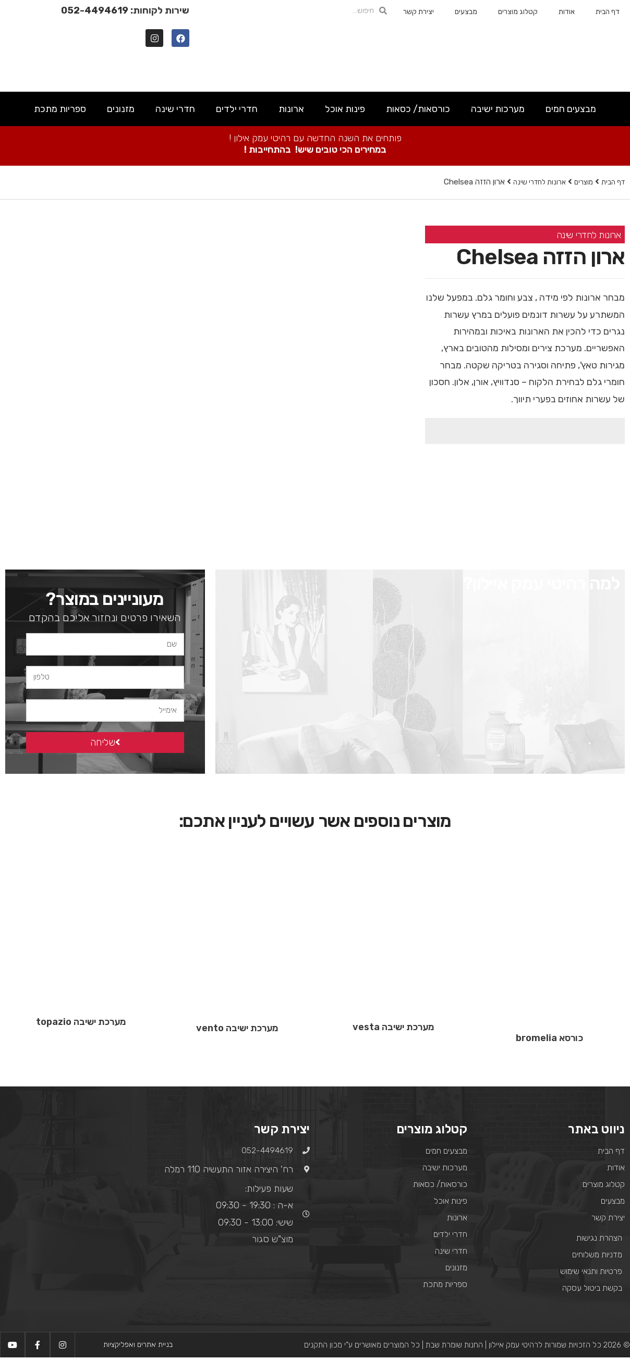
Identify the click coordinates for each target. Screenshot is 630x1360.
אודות (567, 11)
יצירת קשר (418, 11)
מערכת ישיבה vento (237, 1030)
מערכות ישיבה (498, 109)
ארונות (291, 109)
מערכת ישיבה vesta (393, 1029)
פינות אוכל (345, 109)
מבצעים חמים (571, 109)
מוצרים (578, 182)
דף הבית (608, 11)
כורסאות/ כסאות (418, 109)
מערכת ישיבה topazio (81, 1024)
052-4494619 (94, 10)
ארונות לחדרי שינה (530, 182)
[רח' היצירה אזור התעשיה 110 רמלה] (78, 1192)
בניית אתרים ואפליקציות (138, 1347)
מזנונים (121, 109)
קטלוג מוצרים (518, 11)
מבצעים (466, 11)
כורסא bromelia (549, 1040)
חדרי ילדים (237, 109)
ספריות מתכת (60, 109)
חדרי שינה (175, 109)
